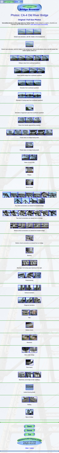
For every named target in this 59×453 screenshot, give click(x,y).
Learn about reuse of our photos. (39, 24)
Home (29, 430)
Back (29, 426)
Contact (32, 448)
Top (29, 434)
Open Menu (2, 1)
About (27, 448)
